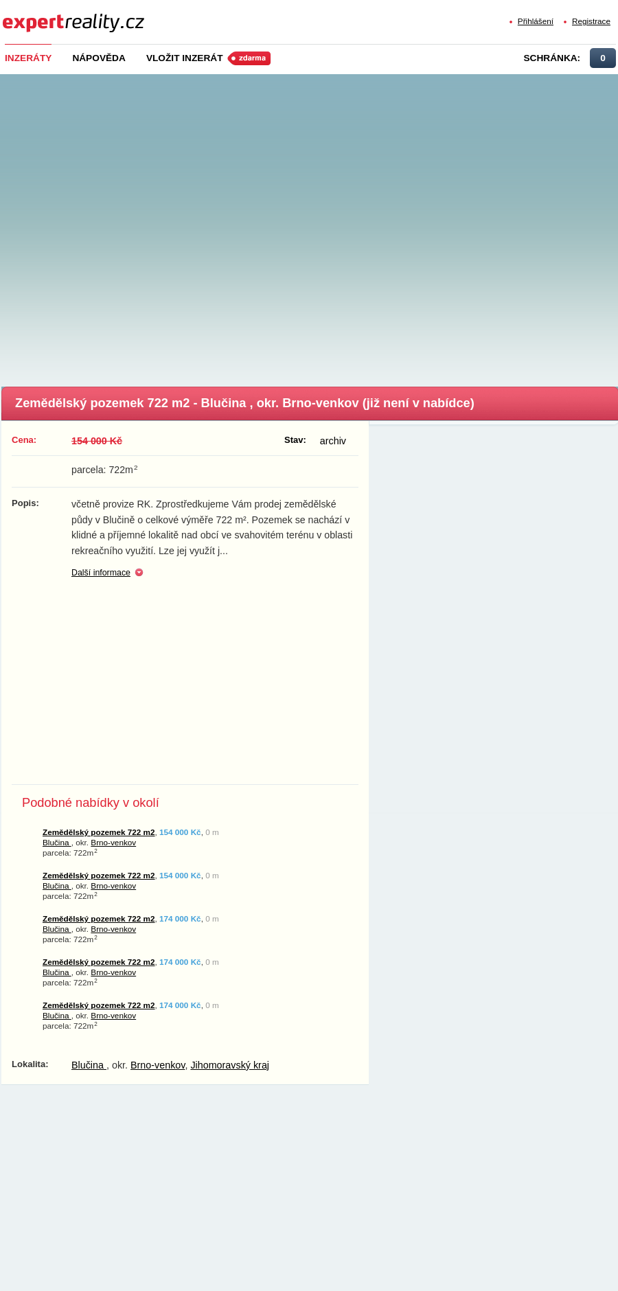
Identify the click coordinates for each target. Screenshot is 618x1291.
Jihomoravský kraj (229, 1065)
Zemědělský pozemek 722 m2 (99, 831)
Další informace (100, 573)
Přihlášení (535, 20)
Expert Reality (28, 15)
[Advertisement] (152, 226)
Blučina (57, 842)
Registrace (591, 20)
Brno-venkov (113, 842)
